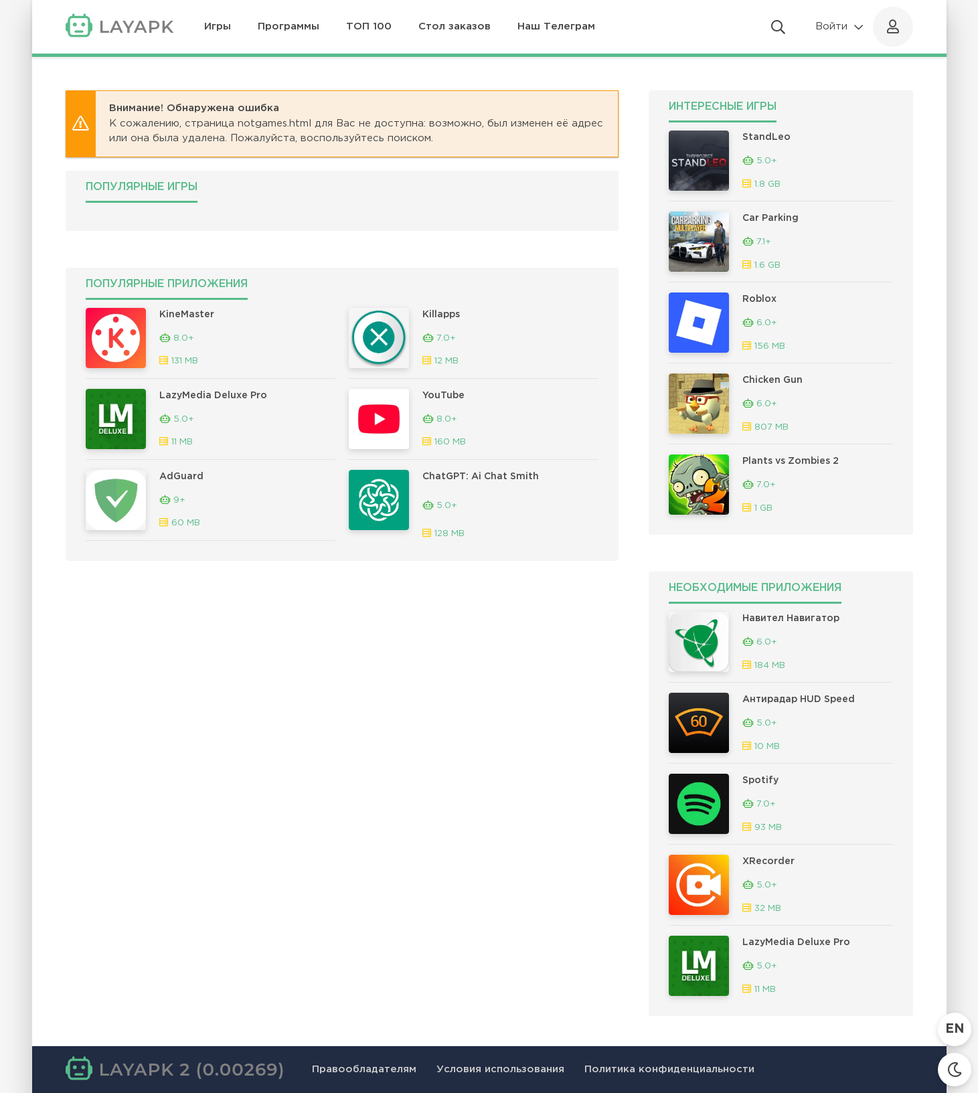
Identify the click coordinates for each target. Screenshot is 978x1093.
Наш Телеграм (556, 26)
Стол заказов (454, 26)
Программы (288, 26)
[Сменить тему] (954, 1069)
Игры (217, 26)
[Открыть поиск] (778, 26)
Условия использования (500, 1069)
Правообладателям (364, 1069)
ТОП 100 (369, 26)
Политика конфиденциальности (669, 1069)
